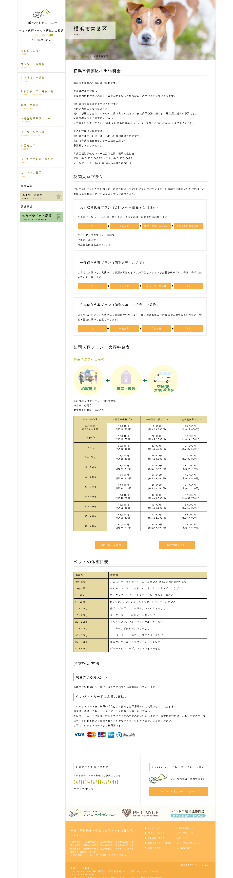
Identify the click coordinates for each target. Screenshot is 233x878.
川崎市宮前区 (101, 842)
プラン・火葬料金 (41, 66)
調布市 (112, 849)
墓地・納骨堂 (41, 106)
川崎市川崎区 (77, 839)
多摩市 (90, 849)
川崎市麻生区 (120, 842)
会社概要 (178, 862)
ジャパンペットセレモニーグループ (180, 790)
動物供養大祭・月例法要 (41, 93)
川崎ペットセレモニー (41, 16)
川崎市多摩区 (83, 842)
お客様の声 (41, 147)
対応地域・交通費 (41, 79)
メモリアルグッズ (41, 134)
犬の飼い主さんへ (164, 123)
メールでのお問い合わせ (41, 161)
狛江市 (123, 849)
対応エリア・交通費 (99, 852)
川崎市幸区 (95, 839)
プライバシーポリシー (198, 862)
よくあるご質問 (41, 174)
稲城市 (101, 849)
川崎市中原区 (111, 839)
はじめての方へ (41, 52)
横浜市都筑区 (111, 846)
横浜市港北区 (93, 846)
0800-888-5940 (41, 35)
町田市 (80, 849)
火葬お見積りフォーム (41, 120)
